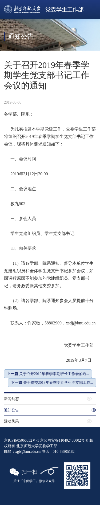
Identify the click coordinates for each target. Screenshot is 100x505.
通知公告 (11, 410)
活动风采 (11, 421)
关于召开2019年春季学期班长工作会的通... (48, 374)
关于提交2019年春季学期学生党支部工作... (52, 383)
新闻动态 (11, 399)
